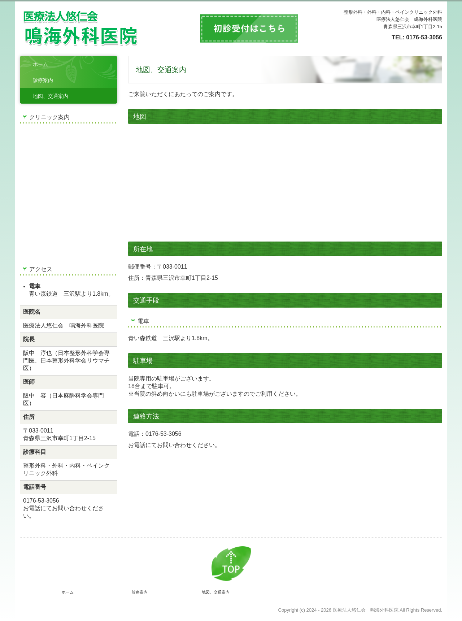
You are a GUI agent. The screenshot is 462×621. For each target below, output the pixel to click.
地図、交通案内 (50, 96)
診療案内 (43, 80)
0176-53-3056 (424, 37)
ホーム (40, 64)
